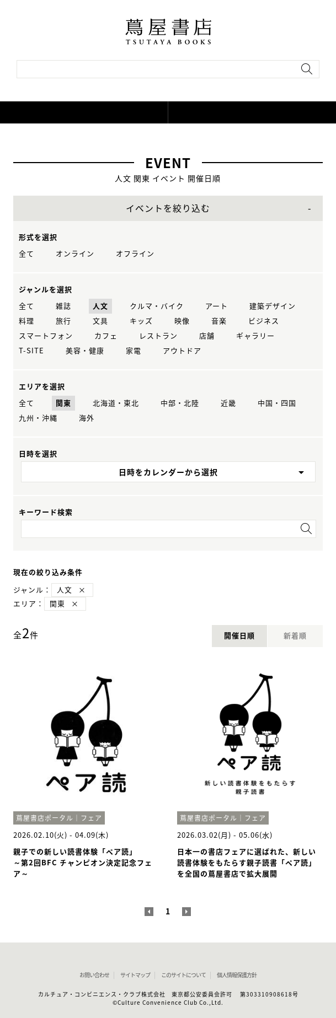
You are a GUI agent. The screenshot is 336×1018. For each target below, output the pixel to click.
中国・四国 (277, 403)
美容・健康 (85, 350)
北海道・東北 (116, 403)
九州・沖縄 (38, 418)
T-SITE (31, 350)
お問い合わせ (94, 975)
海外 (86, 418)
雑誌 (63, 306)
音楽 (219, 321)
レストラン (158, 336)
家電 (133, 350)
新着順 (295, 635)
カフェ (106, 336)
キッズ (141, 321)
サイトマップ (135, 975)
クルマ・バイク (157, 306)
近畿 (228, 403)
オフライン (135, 253)
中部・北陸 (180, 403)
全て (26, 253)
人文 (100, 306)
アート (216, 306)
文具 (100, 321)
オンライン (75, 253)
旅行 (63, 321)
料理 (26, 321)
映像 (182, 321)
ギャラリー (255, 336)
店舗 (207, 336)
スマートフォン (46, 336)
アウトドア (182, 350)
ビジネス (263, 321)
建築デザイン (272, 306)
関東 (63, 403)
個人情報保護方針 (237, 975)
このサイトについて (183, 975)
